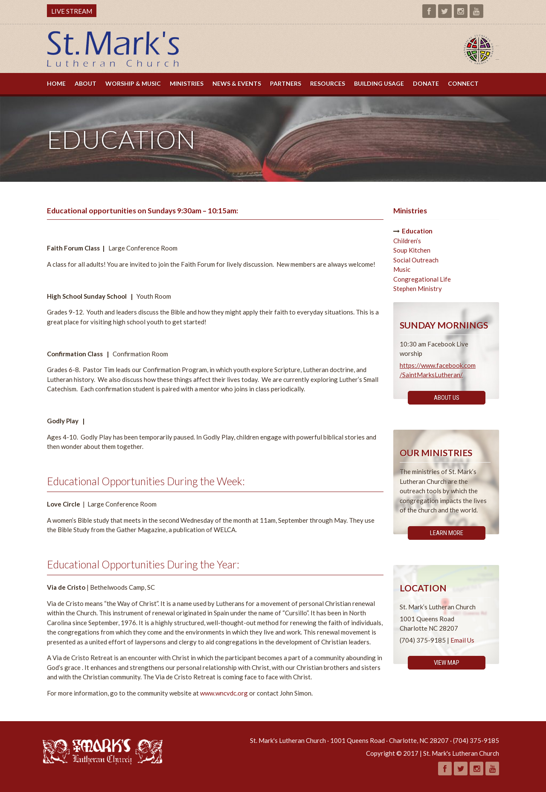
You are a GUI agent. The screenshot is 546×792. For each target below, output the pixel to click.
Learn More (446, 533)
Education (417, 231)
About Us (446, 398)
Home (56, 83)
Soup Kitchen (411, 250)
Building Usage (379, 83)
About (85, 83)
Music (401, 269)
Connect (463, 83)
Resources (327, 83)
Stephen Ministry (417, 288)
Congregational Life (422, 279)
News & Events (236, 83)
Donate (426, 83)
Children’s (407, 241)
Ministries (186, 83)
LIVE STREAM (71, 11)
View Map (446, 663)
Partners (285, 83)
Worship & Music (133, 83)
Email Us (462, 640)
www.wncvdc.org (224, 693)
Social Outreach (416, 260)
